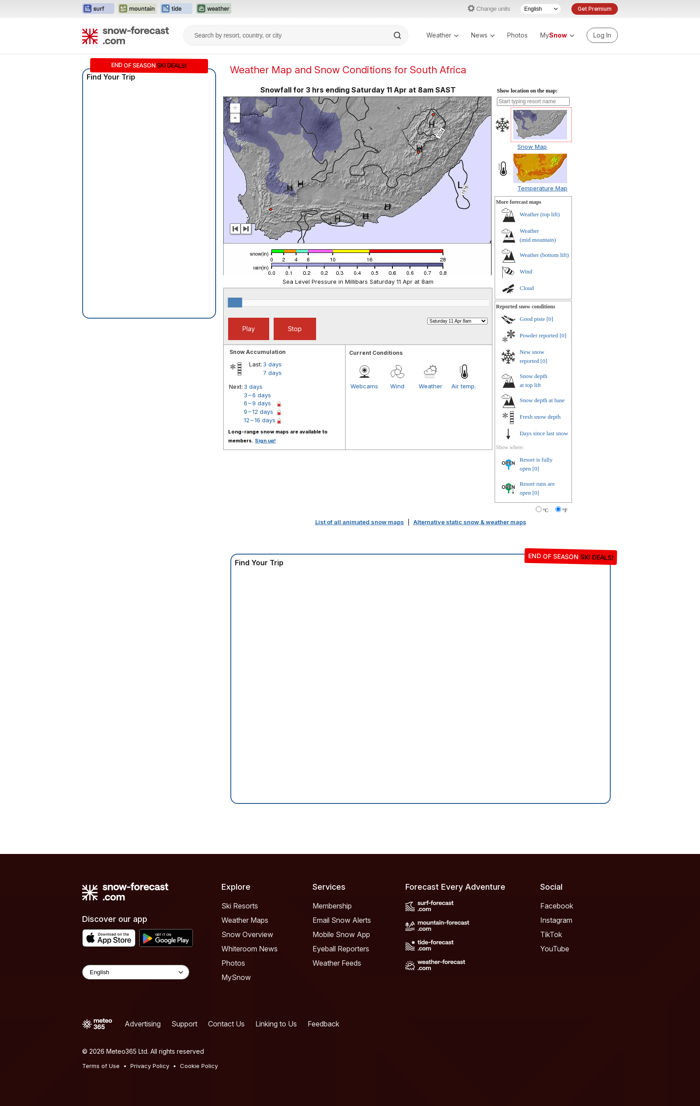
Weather (442, 35)
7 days (272, 372)
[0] (549, 318)
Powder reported (539, 335)
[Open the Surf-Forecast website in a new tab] (98, 9)
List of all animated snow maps (359, 522)
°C (546, 510)
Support (184, 1023)
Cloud (527, 288)
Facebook (556, 905)
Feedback (323, 1023)
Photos (517, 35)
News (483, 35)
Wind (397, 386)
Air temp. (463, 386)
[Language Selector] (541, 9)
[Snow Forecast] (125, 35)
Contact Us (226, 1023)
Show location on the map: (527, 91)
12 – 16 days (259, 420)
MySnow (236, 977)
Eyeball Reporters (340, 948)
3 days (272, 364)
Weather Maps (244, 920)
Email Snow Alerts (341, 920)
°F (564, 510)
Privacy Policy (149, 1065)
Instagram (556, 920)
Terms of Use (101, 1065)
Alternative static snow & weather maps (469, 522)
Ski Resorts (239, 905)
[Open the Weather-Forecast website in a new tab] (213, 9)
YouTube (554, 948)
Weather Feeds (336, 963)
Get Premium (595, 8)
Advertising (143, 1023)
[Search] (398, 35)
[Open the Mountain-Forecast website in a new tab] (137, 9)
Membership (332, 905)
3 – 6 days (257, 395)
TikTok (551, 934)
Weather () (540, 214)
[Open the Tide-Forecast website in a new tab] (176, 9)
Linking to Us (276, 1023)
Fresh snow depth (540, 416)
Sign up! (265, 440)
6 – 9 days (257, 403)
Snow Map (532, 146)
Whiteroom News (249, 948)
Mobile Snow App (341, 934)
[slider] (235, 302)
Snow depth (542, 400)
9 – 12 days (258, 411)
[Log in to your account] (602, 35)
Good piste (532, 318)
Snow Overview (247, 934)
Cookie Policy (199, 1065)
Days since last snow (544, 433)
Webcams (364, 386)
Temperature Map (542, 188)
